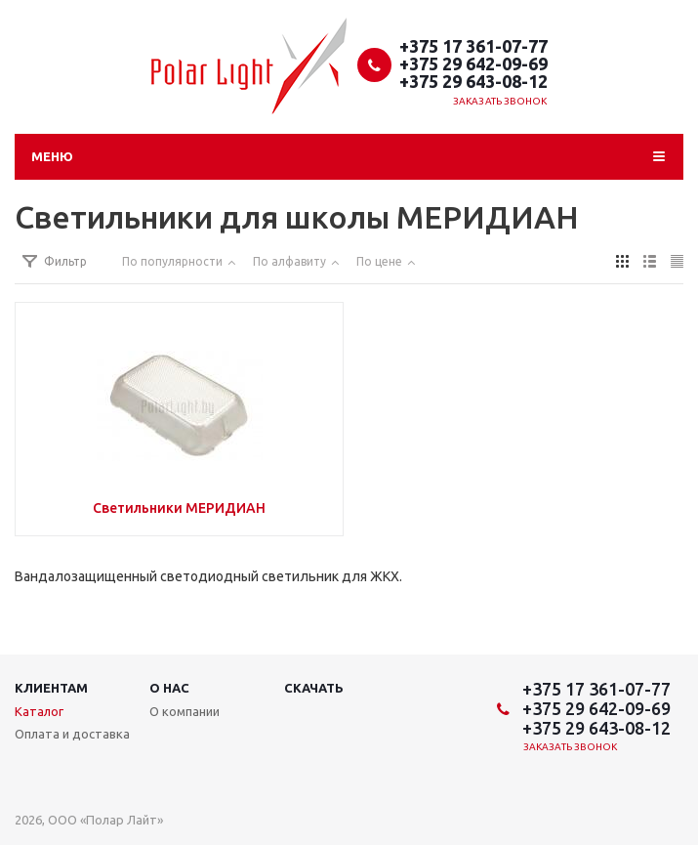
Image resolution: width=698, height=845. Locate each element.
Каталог (39, 711)
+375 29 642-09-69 (473, 63)
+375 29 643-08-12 (473, 81)
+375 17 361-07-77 (473, 46)
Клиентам (51, 688)
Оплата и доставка (72, 733)
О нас (169, 688)
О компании (184, 711)
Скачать (314, 688)
